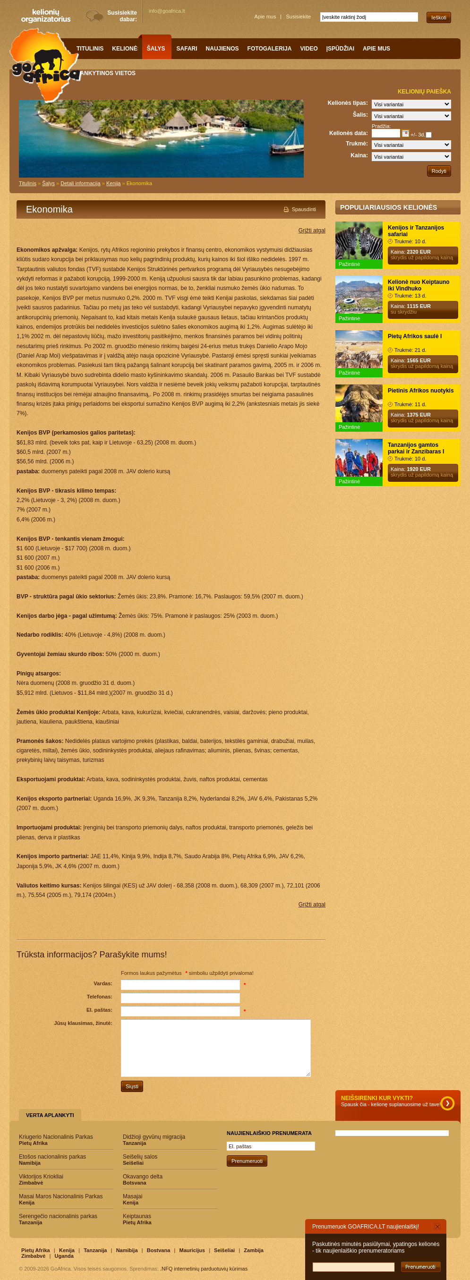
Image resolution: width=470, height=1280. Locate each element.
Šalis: (360, 114)
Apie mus (265, 16)
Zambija (254, 1250)
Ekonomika (139, 183)
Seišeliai (224, 1250)
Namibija (127, 1250)
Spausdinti (304, 209)
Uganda (64, 1256)
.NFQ (166, 1268)
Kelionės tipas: (348, 103)
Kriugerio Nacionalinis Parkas (66, 1140)
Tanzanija (95, 1250)
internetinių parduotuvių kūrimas (211, 1268)
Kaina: (359, 155)
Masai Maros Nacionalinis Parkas (66, 1199)
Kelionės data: (348, 133)
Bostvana (159, 1250)
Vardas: (103, 983)
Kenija (113, 183)
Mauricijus (192, 1250)
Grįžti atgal (312, 230)
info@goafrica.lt (167, 11)
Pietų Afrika (35, 1250)
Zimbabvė (33, 1256)
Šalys (48, 183)
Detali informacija (80, 183)
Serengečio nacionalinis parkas (66, 1219)
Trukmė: (357, 143)
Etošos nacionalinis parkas (66, 1159)
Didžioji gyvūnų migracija (170, 1140)
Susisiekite (298, 16)
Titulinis (27, 183)
